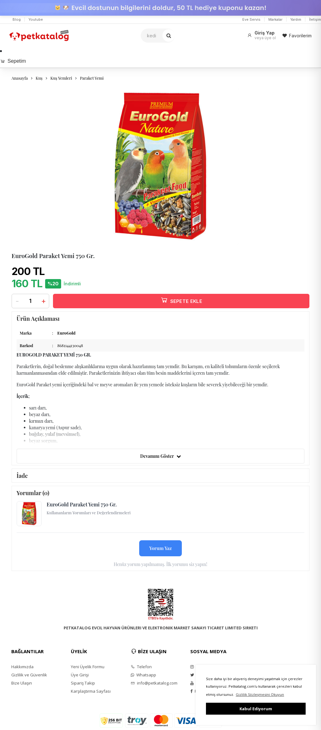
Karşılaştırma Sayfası (91, 691)
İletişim (315, 19)
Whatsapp (143, 674)
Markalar (275, 19)
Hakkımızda (22, 666)
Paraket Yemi (92, 78)
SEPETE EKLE (181, 300)
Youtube (36, 19)
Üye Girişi (80, 674)
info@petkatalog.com (154, 682)
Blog (17, 19)
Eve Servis (251, 19)
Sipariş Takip (83, 682)
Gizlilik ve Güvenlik (29, 674)
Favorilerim (297, 35)
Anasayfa (20, 78)
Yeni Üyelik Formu (87, 666)
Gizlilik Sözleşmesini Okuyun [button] (260, 694)
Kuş (39, 78)
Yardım (295, 19)
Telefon (141, 666)
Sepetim (13, 61)
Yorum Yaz (160, 548)
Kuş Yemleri (61, 78)
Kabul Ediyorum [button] (255, 708)
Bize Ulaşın (21, 682)
